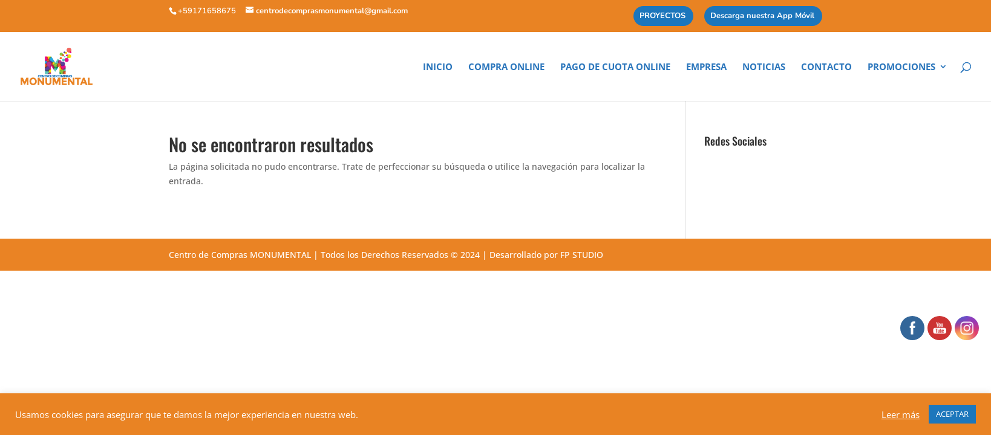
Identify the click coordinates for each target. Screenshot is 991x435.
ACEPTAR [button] (952, 413)
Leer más (900, 414)
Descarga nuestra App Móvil (762, 16)
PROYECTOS (662, 16)
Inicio (438, 67)
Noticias (763, 67)
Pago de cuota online (615, 67)
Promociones (901, 67)
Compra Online (506, 67)
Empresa (706, 67)
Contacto (826, 67)
